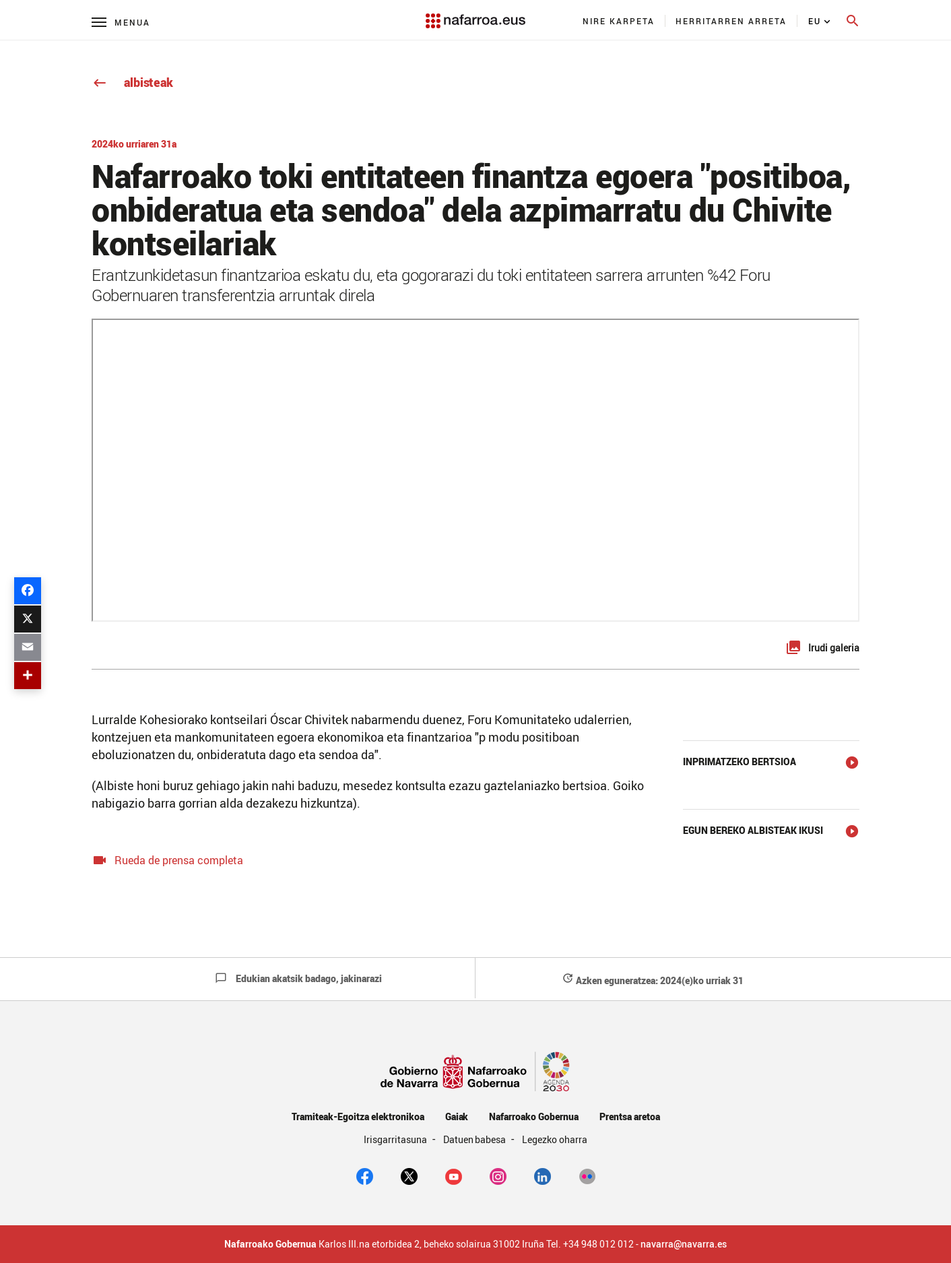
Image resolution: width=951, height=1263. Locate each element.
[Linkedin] (542, 1175)
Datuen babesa (476, 1139)
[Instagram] (498, 1175)
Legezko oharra (554, 1139)
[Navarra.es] (475, 14)
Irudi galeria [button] (833, 647)
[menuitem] (618, 21)
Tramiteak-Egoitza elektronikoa (358, 1116)
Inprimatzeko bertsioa (739, 761)
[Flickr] (587, 1175)
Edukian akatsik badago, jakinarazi (298, 978)
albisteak (132, 82)
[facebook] (364, 1175)
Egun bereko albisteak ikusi (753, 830)
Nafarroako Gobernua (533, 1116)
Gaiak (457, 1116)
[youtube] (453, 1175)
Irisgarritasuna (396, 1139)
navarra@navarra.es (684, 1244)
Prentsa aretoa (629, 1116)
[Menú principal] (121, 22)
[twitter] (409, 1175)
